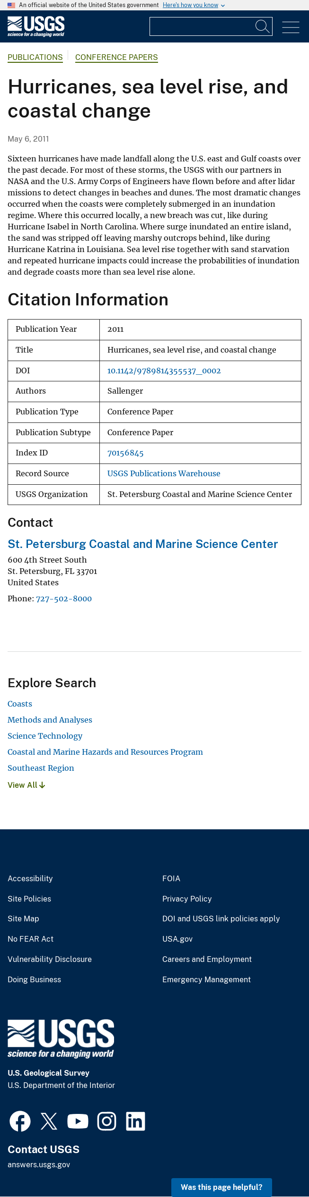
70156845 (125, 452)
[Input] (211, 26)
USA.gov (177, 939)
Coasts (20, 703)
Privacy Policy (187, 899)
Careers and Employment (207, 959)
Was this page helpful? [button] (222, 1187)
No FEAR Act (30, 939)
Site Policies (29, 899)
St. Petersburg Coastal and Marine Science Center (143, 543)
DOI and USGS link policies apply (221, 919)
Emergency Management (206, 980)
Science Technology (45, 736)
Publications (35, 57)
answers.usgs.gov (39, 1164)
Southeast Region (41, 768)
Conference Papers (116, 57)
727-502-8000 (64, 598)
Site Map (23, 919)
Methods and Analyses (50, 720)
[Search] (263, 26)
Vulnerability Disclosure (50, 959)
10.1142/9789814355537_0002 (164, 370)
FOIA (171, 879)
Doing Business (34, 980)
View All (26, 785)
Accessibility (30, 879)
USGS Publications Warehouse (164, 473)
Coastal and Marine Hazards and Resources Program (105, 752)
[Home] (36, 34)
